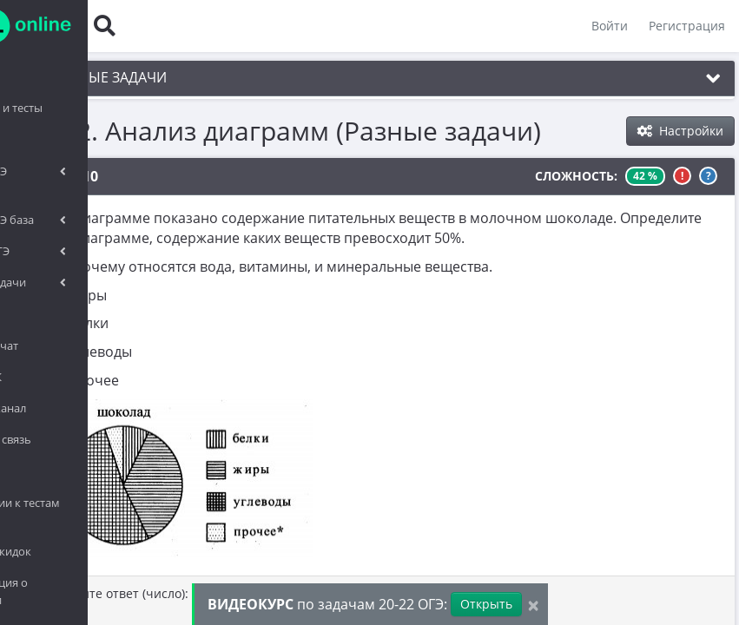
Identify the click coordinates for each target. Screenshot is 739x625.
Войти (606, 25)
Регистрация (683, 25)
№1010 (99, 176)
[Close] (533, 604)
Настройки (680, 130)
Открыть (486, 603)
